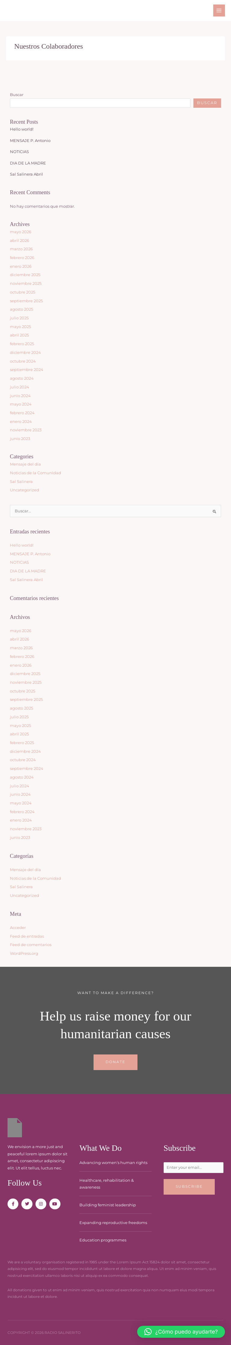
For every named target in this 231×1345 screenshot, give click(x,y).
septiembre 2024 (26, 369)
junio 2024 (20, 396)
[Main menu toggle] (219, 10)
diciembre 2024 (25, 352)
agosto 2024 (22, 378)
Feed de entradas (27, 936)
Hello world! (21, 129)
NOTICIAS (19, 151)
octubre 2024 (23, 361)
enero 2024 (21, 421)
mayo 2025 (20, 326)
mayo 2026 (20, 232)
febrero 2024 (22, 413)
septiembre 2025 (26, 301)
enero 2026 (21, 266)
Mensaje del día (25, 464)
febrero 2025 (22, 344)
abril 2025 (19, 335)
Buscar (16, 94)
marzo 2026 (21, 249)
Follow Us (25, 1182)
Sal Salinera (21, 481)
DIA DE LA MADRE (28, 163)
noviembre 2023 (26, 430)
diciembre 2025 (25, 275)
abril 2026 (19, 240)
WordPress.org (24, 953)
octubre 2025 (22, 292)
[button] (181, 1332)
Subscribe (180, 1148)
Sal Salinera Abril (26, 174)
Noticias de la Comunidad (35, 473)
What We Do (100, 1148)
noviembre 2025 (26, 283)
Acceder (18, 927)
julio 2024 (19, 387)
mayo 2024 (21, 404)
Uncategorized (24, 490)
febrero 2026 (22, 257)
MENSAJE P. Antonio (30, 140)
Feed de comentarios (30, 944)
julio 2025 (19, 318)
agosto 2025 (21, 309)
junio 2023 (20, 438)
